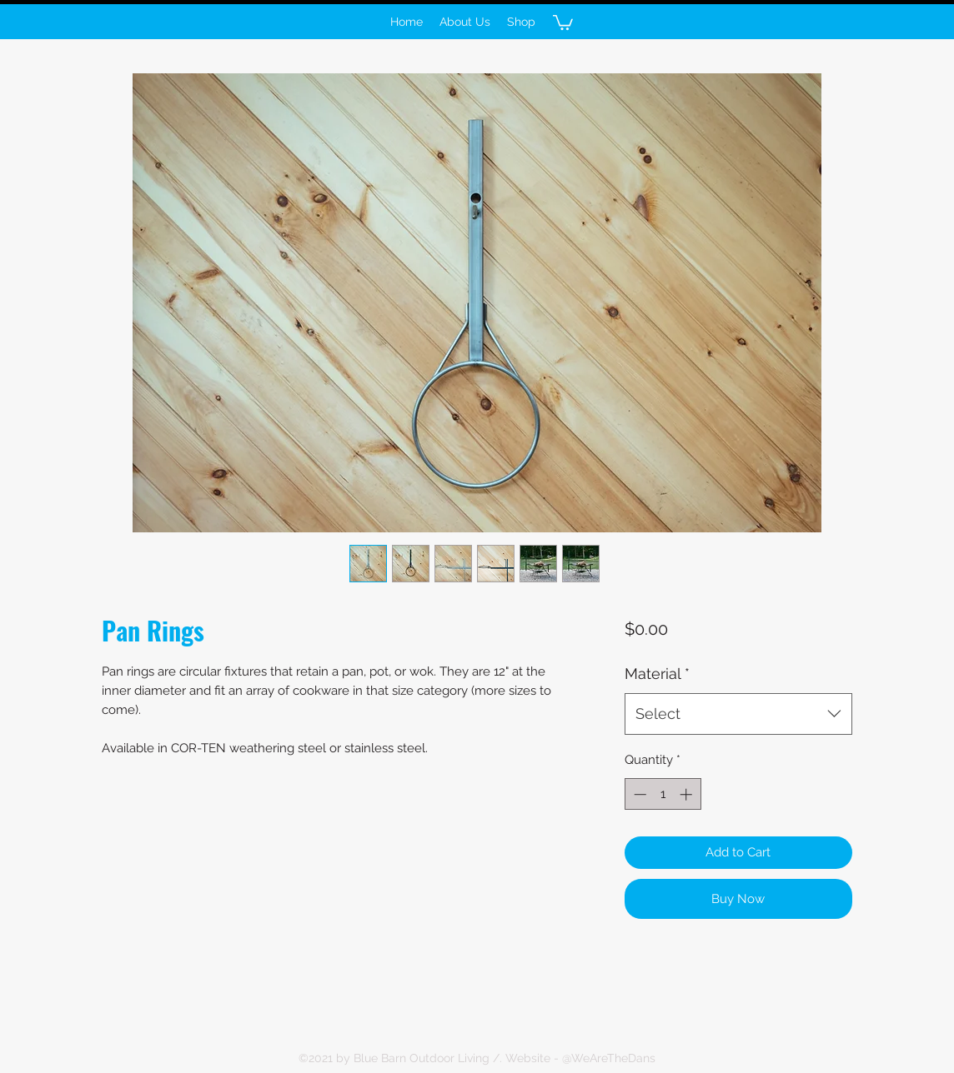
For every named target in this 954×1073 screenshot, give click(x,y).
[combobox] (738, 714)
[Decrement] (638, 794)
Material (657, 673)
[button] (563, 21)
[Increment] (687, 794)
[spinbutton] (662, 794)
